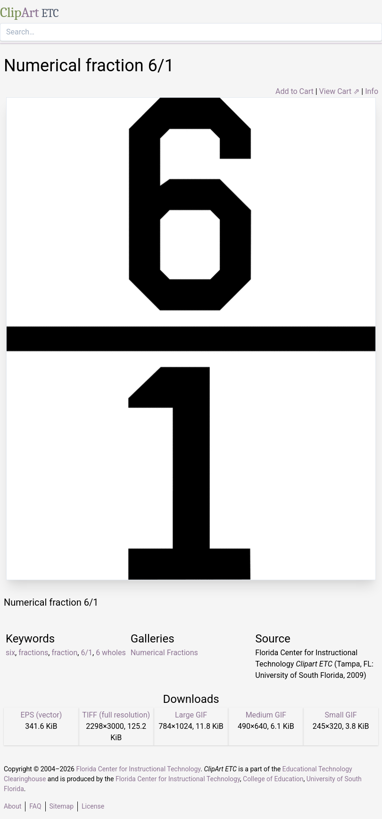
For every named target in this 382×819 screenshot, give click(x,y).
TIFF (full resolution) (116, 714)
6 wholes (111, 652)
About (12, 806)
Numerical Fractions (164, 652)
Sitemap (62, 806)
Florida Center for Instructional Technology (138, 769)
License (93, 806)
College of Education (273, 779)
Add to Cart (294, 91)
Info (371, 91)
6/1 (86, 652)
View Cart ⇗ (339, 91)
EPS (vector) (41, 714)
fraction (64, 652)
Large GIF (191, 714)
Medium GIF (266, 714)
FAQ (35, 806)
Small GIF (341, 714)
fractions (33, 652)
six (10, 652)
